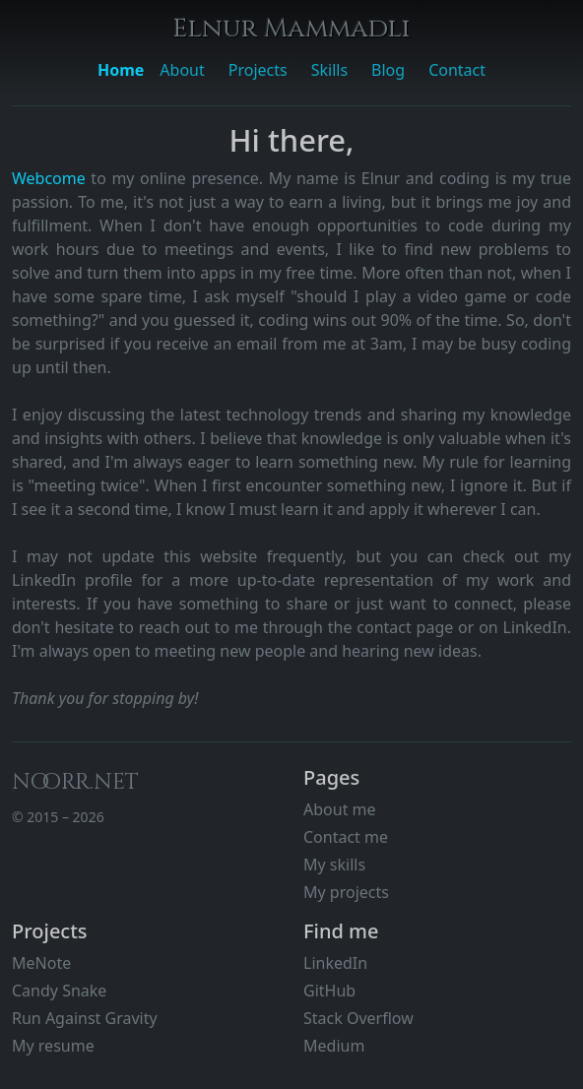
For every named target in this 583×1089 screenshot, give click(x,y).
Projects (258, 70)
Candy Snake (59, 990)
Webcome (51, 178)
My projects (346, 892)
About (182, 70)
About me (339, 809)
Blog (388, 70)
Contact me (345, 837)
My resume (53, 1046)
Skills (329, 70)
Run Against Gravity (85, 1018)
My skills (334, 864)
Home (120, 70)
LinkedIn (335, 963)
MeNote (41, 963)
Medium (333, 1046)
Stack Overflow (358, 1018)
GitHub (329, 990)
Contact (457, 70)
